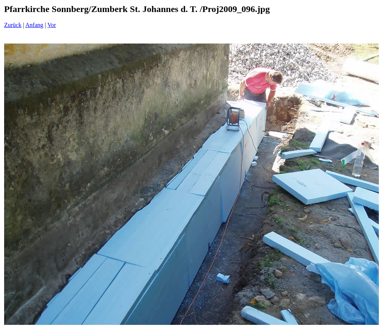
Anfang (34, 25)
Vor (51, 25)
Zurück (12, 25)
